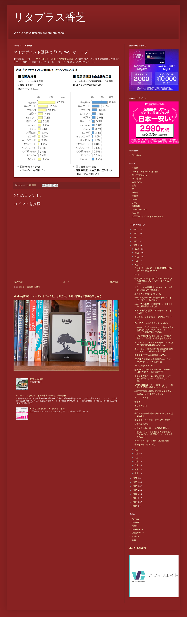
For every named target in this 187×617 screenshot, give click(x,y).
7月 (137, 449)
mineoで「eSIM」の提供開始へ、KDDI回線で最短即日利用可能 (153, 305)
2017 (135, 494)
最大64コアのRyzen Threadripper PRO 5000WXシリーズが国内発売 (152, 370)
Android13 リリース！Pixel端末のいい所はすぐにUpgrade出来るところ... (153, 343)
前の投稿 (114, 282)
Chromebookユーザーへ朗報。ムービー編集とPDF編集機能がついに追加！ (153, 386)
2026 (135, 229)
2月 (137, 469)
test (136, 409)
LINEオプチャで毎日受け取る (145, 171)
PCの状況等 (137, 178)
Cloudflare (136, 155)
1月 (137, 473)
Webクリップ (138, 533)
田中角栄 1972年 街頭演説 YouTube (150, 355)
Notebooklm (137, 529)
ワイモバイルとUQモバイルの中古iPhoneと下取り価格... (42, 395)
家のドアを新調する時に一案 (147, 294)
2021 (135, 478)
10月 (137, 256)
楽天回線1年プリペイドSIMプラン (147, 216)
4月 (137, 461)
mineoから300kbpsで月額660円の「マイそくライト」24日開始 (152, 298)
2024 (135, 237)
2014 (135, 506)
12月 (137, 249)
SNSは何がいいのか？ (144, 365)
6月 (137, 453)
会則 (134, 185)
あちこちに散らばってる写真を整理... (151, 428)
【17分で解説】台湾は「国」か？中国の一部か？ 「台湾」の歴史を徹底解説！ (153, 337)
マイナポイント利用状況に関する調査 (54, 59)
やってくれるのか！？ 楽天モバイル (47, 408)
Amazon (135, 519)
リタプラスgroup (139, 175)
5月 (137, 457)
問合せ (135, 196)
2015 (135, 502)
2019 (135, 486)
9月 (137, 261)
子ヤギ (137, 401)
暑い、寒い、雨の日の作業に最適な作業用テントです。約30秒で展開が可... (153, 350)
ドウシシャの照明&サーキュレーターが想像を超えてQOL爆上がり (153, 288)
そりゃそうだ (140, 405)
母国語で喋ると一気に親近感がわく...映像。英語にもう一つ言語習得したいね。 (152, 378)
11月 (137, 253)
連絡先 (135, 192)
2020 (135, 482)
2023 (135, 241)
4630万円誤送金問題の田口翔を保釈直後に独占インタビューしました (153, 392)
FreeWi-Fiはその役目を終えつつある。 (152, 323)
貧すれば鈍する (141, 424)
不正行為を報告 (137, 548)
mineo (135, 199)
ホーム (66, 282)
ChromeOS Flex (139, 210)
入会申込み (137, 182)
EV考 (136, 274)
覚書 (134, 540)
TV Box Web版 (36, 379)
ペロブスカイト (141, 397)
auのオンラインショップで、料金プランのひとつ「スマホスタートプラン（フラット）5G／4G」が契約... (153, 329)
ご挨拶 (135, 168)
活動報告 (136, 206)
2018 (135, 490)
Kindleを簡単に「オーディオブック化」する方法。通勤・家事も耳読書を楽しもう (57, 296)
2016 (135, 498)
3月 (137, 465)
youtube (135, 536)
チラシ (135, 203)
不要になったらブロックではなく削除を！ (153, 420)
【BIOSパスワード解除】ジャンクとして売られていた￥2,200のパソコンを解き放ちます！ (153, 434)
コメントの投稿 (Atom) (29, 287)
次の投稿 (18, 282)
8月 (137, 264)
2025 (135, 233)
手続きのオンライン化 (144, 444)
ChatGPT (136, 522)
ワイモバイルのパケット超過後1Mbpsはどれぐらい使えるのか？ (153, 269)
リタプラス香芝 (50, 17)
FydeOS (135, 213)
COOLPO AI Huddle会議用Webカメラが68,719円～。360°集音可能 (152, 360)
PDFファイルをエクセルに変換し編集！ (152, 440)
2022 (135, 245)
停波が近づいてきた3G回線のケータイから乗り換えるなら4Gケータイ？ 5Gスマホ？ (153, 281)
